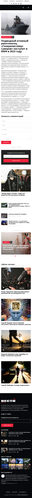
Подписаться (16, 160)
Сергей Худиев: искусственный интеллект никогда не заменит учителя (16, 323)
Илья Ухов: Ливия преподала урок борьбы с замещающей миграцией (16, 247)
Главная (5, 1)
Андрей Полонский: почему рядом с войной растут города (20, 449)
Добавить (6, 142)
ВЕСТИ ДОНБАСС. (23, 495)
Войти (27, 1)
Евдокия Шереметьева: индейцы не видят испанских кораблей (14, 355)
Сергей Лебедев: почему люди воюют (15, 385)
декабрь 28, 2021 (6, 37)
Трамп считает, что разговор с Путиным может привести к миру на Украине (19, 222)
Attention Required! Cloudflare (18, 214)
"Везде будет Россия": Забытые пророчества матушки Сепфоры (13, 194)
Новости (6, 242)
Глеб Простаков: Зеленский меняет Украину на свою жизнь (19, 433)
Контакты (12, 1)
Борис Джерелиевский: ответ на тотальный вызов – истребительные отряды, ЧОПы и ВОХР (19, 205)
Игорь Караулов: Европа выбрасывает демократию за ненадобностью (15, 292)
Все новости (19, 1)
